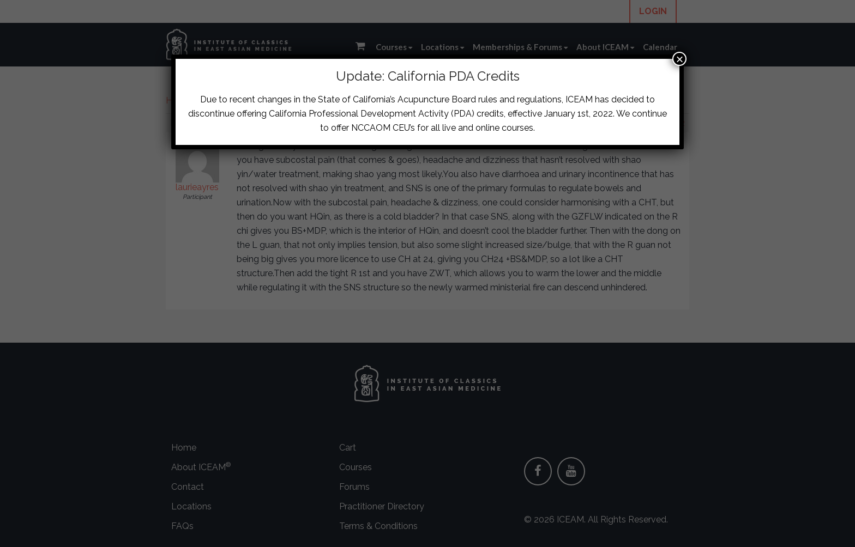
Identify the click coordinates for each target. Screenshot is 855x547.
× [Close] (679, 59)
